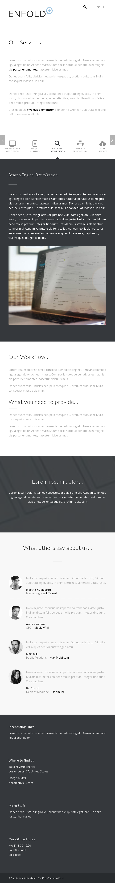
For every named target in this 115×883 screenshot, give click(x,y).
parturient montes (25, 69)
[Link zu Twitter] (98, 7)
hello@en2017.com (21, 783)
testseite (26, 878)
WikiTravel (50, 593)
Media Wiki (41, 628)
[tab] (12, 148)
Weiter (112, 140)
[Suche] (83, 7)
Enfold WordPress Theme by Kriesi (47, 878)
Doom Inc (58, 692)
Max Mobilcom (59, 657)
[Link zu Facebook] (103, 7)
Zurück (2, 140)
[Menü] (91, 7)
